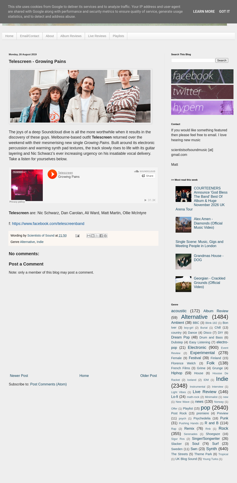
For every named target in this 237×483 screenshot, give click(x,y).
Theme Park (203, 454)
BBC (196, 322)
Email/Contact (29, 36)
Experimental (202, 352)
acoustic (179, 310)
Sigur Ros (178, 438)
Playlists (118, 36)
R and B (212, 423)
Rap (173, 428)
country (176, 332)
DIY (220, 332)
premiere (203, 413)
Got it (224, 11)
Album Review (215, 311)
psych (182, 418)
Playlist (188, 408)
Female (176, 358)
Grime (201, 368)
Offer (174, 408)
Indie (40, 242)
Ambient (177, 322)
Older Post (148, 376)
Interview (217, 386)
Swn (193, 449)
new (225, 397)
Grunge (217, 368)
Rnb (207, 428)
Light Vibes (178, 392)
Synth (211, 448)
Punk (224, 418)
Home (9, 36)
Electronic (197, 347)
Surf (215, 444)
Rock (223, 428)
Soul (195, 444)
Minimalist (211, 397)
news (199, 401)
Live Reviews (97, 36)
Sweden (177, 449)
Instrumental (197, 386)
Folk (211, 363)
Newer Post (19, 376)
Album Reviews (70, 36)
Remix (189, 428)
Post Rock (179, 413)
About (50, 36)
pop (205, 408)
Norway (219, 401)
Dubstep (177, 342)
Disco (207, 332)
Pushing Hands (188, 423)
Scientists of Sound (41, 235)
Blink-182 (211, 322)
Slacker (176, 444)
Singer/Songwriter (206, 438)
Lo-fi (174, 397)
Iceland (191, 379)
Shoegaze (213, 434)
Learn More (204, 11)
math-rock (193, 397)
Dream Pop (180, 337)
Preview (222, 413)
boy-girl (188, 327)
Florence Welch (183, 363)
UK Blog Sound (186, 459)
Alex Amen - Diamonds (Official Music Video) (208, 223)
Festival (195, 358)
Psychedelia (202, 418)
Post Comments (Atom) (48, 384)
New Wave (183, 401)
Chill (218, 327)
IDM (206, 379)
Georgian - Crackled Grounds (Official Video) (209, 282)
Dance (192, 332)
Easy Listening (199, 342)
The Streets (179, 454)
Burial (204, 327)
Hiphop (176, 373)
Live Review (204, 391)
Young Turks (210, 459)
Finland (216, 358)
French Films (180, 368)
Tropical (223, 454)
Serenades (191, 434)
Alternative (27, 242)
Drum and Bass (211, 337)
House (198, 373)
